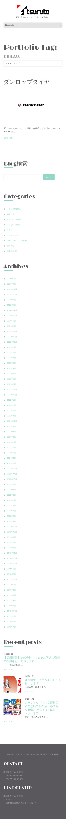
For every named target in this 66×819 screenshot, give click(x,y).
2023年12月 (12, 331)
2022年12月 (12, 389)
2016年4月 (11, 606)
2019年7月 (11, 542)
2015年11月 (12, 611)
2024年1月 (11, 326)
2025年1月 (11, 305)
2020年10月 (12, 479)
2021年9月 (11, 426)
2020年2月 (11, 521)
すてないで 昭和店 (14, 219)
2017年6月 (11, 590)
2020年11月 (12, 474)
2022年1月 (11, 416)
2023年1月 (11, 384)
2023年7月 (11, 352)
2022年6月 (11, 400)
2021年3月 (11, 453)
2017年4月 (11, 595)
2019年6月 (11, 548)
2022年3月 (11, 405)
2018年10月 (12, 564)
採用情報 (10, 246)
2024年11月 (12, 316)
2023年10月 (12, 342)
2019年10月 (12, 532)
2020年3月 (11, 516)
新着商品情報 (12, 251)
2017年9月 (11, 585)
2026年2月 (11, 279)
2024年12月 (12, 310)
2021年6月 (11, 437)
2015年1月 (11, 627)
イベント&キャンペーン (16, 235)
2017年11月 (12, 579)
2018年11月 (12, 558)
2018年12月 (12, 553)
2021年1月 (11, 463)
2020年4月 (11, 511)
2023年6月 (11, 358)
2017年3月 (11, 600)
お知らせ (10, 214)
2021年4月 (11, 447)
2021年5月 (11, 442)
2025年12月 (12, 289)
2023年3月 (11, 374)
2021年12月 (12, 421)
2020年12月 (12, 469)
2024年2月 (11, 321)
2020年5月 (11, 505)
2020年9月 (11, 484)
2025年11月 (12, 294)
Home (8, 63)
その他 (9, 230)
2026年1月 (11, 284)
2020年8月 (11, 490)
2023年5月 (11, 363)
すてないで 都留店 (14, 225)
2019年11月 (12, 527)
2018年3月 (11, 574)
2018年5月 (11, 569)
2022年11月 (12, 395)
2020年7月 (11, 495)
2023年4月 (11, 368)
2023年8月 (11, 347)
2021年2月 (11, 458)
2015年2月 (11, 622)
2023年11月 (12, 337)
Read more (9, 138)
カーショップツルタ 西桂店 (18, 240)
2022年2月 (11, 411)
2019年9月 (11, 537)
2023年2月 (11, 379)
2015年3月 (11, 616)
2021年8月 (11, 432)
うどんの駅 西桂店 (14, 209)
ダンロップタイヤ (27, 82)
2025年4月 (11, 300)
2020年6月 (11, 500)
